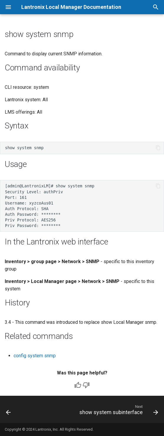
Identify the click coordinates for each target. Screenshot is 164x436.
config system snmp (35, 355)
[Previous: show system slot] (8, 411)
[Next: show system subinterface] (118, 411)
